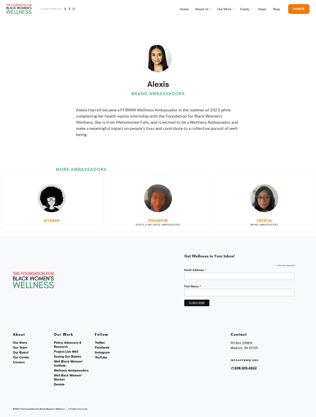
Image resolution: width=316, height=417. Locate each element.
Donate (59, 384)
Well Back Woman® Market (68, 377)
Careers (19, 362)
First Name (193, 286)
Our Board (20, 352)
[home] (19, 9)
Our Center (21, 357)
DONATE (299, 9)
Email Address (195, 270)
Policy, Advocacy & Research (67, 345)
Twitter (100, 343)
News (262, 9)
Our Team (20, 348)
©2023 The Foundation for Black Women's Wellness (39, 409)
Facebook (102, 348)
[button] (203, 9)
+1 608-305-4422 (244, 368)
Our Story (20, 343)
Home (184, 9)
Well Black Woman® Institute (68, 363)
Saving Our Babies (67, 357)
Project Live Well (66, 352)
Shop (276, 9)
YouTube (101, 357)
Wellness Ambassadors (71, 370)
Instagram (102, 352)
